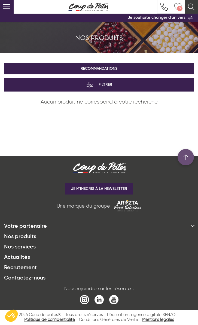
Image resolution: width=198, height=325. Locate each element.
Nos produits (20, 236)
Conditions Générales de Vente (108, 320)
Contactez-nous (24, 278)
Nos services (20, 247)
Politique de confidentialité (49, 320)
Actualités (17, 257)
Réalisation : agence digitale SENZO (141, 315)
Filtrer (99, 85)
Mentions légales (158, 320)
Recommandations (99, 69)
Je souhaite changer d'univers (160, 18)
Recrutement (20, 268)
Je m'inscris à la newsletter (99, 189)
